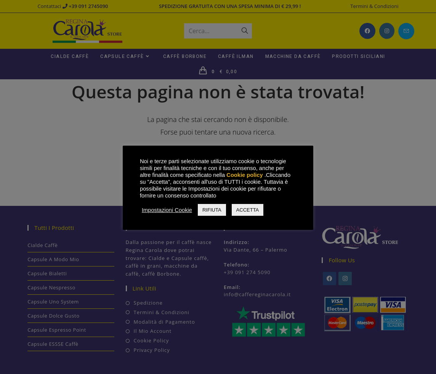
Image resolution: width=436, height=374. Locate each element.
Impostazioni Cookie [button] (167, 210)
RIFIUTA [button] (211, 210)
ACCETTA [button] (247, 210)
